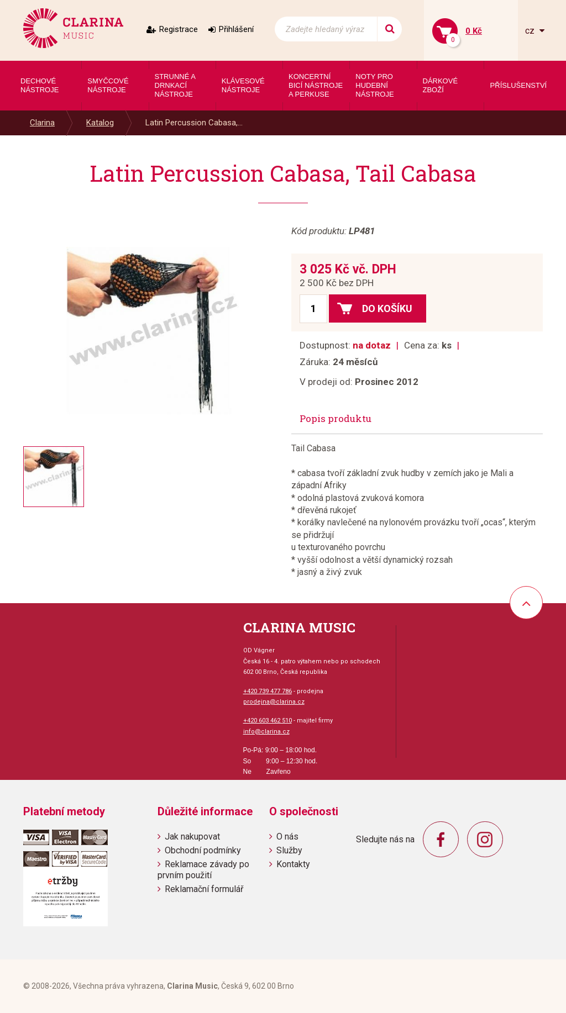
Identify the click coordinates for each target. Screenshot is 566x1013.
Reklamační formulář (204, 889)
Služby (289, 850)
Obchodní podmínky (203, 850)
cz (531, 30)
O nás (287, 836)
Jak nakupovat (192, 836)
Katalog (100, 123)
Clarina (42, 123)
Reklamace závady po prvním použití (203, 869)
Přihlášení (236, 29)
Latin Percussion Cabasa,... (194, 123)
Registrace (178, 29)
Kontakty (293, 864)
